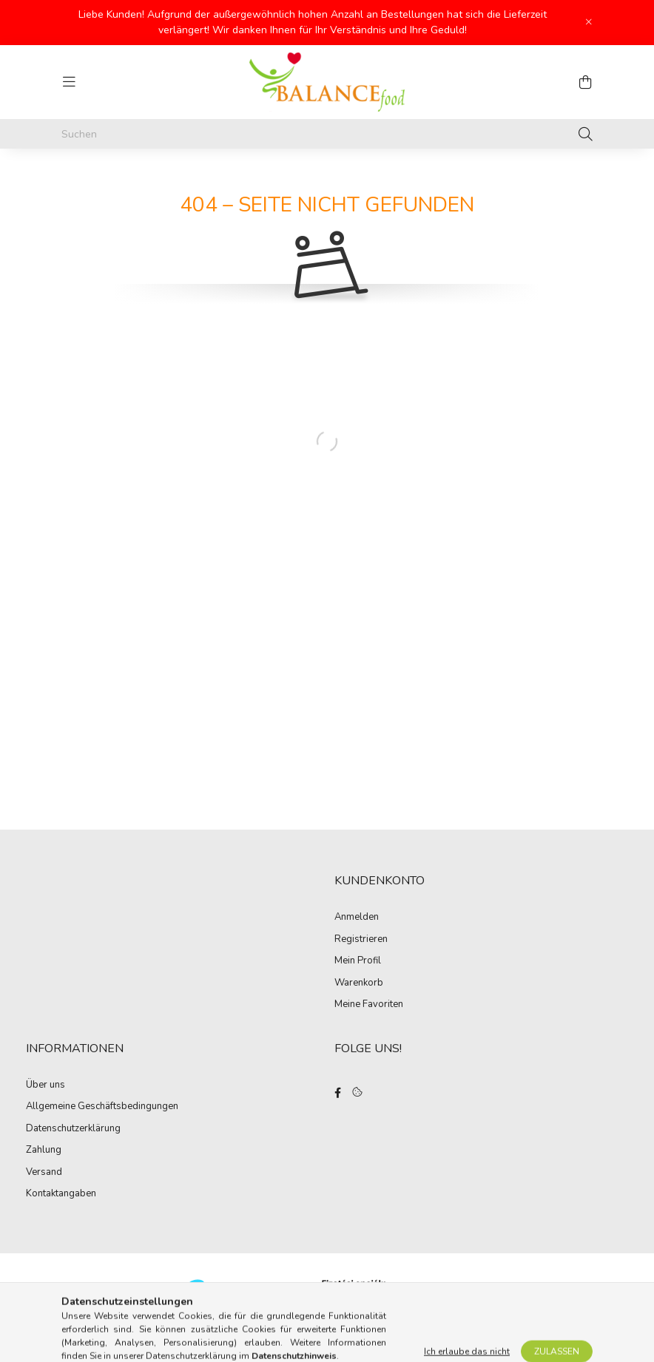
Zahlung (43, 1150)
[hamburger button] (69, 82)
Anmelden (356, 918)
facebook (337, 1093)
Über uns (45, 1085)
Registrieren (361, 940)
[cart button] (585, 82)
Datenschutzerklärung (73, 1129)
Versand (44, 1173)
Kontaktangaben (61, 1194)
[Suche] (586, 134)
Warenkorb (358, 983)
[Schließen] (589, 22)
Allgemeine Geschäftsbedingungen (102, 1107)
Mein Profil (357, 961)
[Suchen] (327, 134)
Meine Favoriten (368, 1005)
